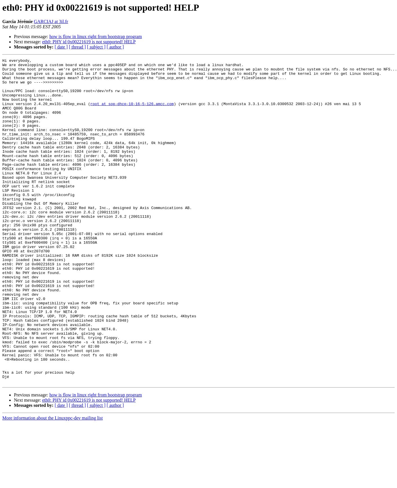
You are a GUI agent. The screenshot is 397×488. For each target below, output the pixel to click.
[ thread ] (77, 46)
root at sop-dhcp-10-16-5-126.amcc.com (132, 113)
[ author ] (115, 46)
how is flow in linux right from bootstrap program (95, 36)
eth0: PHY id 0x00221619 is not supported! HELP (89, 41)
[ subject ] (96, 46)
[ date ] (61, 46)
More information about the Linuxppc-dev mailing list (52, 482)
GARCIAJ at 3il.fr (51, 21)
